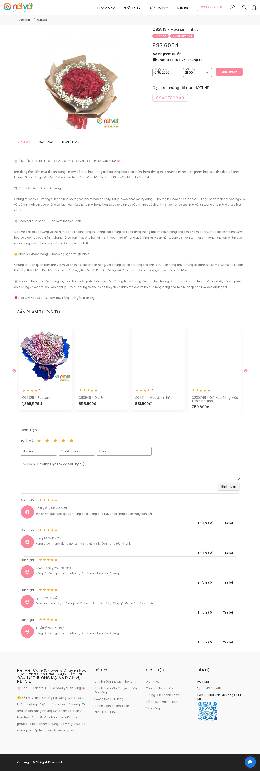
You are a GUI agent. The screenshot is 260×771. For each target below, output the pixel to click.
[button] (164, 7)
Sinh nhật (42, 20)
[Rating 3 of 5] (55, 441)
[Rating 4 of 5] (63, 441)
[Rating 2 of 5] (47, 441)
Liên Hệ (182, 7)
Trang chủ (106, 7)
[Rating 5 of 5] (71, 441)
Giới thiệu (132, 7)
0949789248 (212, 688)
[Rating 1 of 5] (39, 441)
